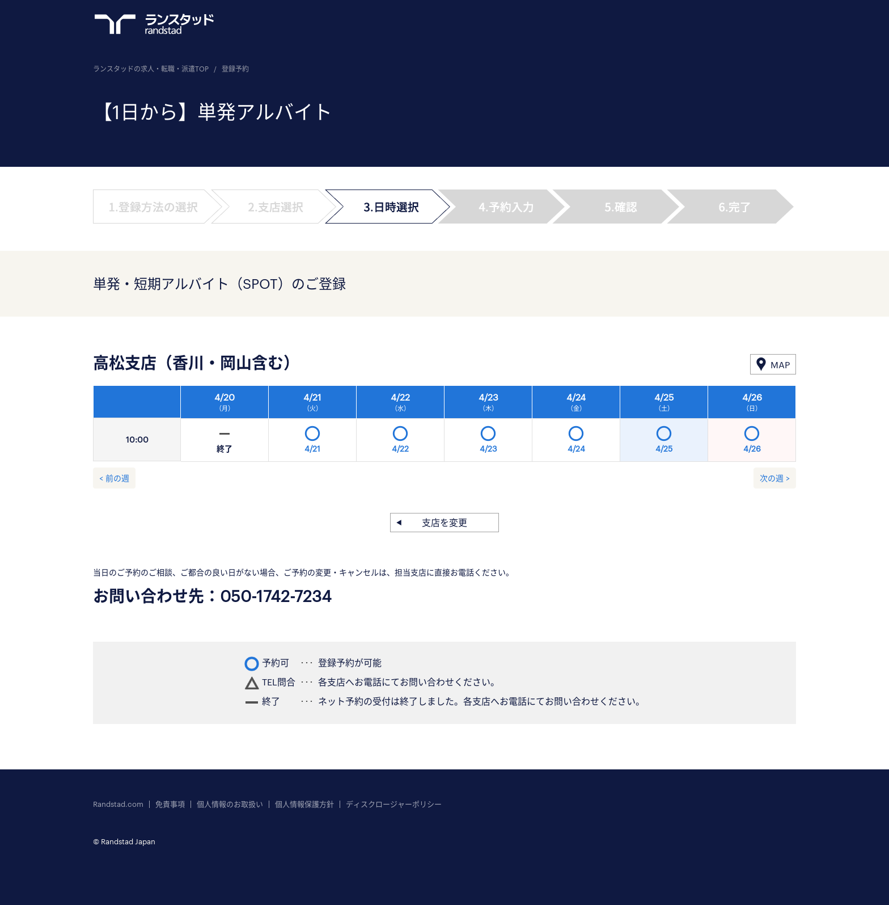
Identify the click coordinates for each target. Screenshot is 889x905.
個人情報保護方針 (304, 804)
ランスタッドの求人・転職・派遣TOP (151, 69)
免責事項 (170, 804)
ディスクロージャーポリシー (394, 804)
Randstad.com (118, 804)
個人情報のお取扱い (230, 804)
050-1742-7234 (276, 596)
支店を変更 (444, 522)
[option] (488, 427)
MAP (780, 364)
